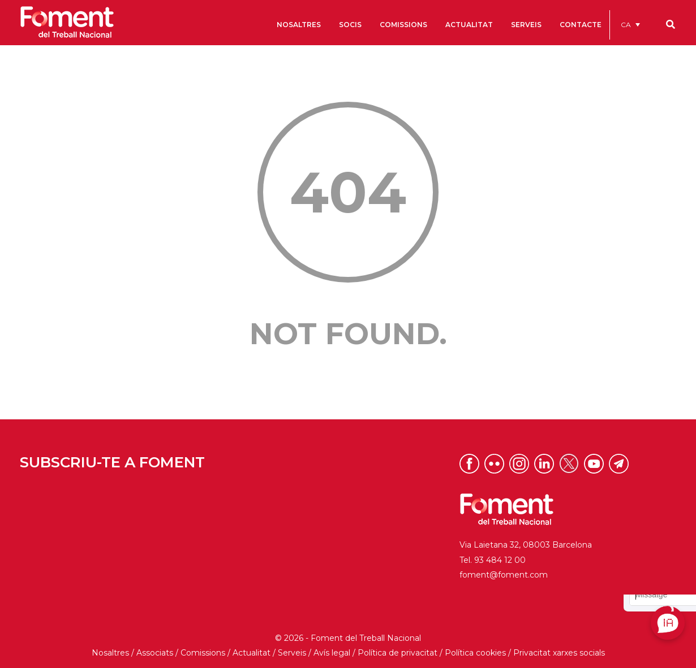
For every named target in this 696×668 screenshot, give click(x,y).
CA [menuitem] (626, 24)
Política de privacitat (397, 653)
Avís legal (331, 653)
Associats (154, 653)
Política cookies (475, 653)
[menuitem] (630, 25)
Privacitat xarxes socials (559, 653)
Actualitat (251, 653)
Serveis (292, 653)
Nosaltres (110, 653)
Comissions (203, 653)
